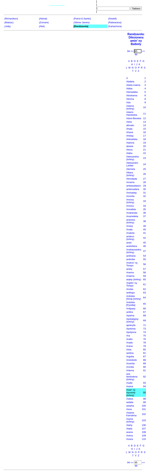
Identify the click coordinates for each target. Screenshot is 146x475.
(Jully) (7, 26)
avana (129, 432)
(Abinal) (43, 18)
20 (144, 146)
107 (144, 428)
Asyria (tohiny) (130, 420)
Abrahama (131, 95)
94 (144, 386)
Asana (129, 386)
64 (144, 297)
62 (144, 289)
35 (144, 209)
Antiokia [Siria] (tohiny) (133, 297)
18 (144, 139)
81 (144, 353)
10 (144, 107)
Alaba (129, 153)
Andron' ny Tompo (132, 264)
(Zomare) (44, 22)
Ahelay (130, 135)
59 (144, 276)
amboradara (132, 189)
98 (144, 398)
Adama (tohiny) (130, 107)
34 (144, 205)
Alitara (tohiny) (130, 174)
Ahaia (129, 128)
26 (144, 174)
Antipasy (130, 308)
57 (144, 269)
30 (144, 189)
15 (144, 128)
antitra (129, 312)
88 (144, 360)
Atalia (129, 428)
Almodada (131, 178)
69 (144, 320)
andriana (131, 255)
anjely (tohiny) (133, 279)
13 (144, 121)
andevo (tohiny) (130, 238)
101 (144, 409)
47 (144, 251)
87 (144, 356)
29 (144, 185)
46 (144, 246)
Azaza (129, 439)
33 (144, 201)
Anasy (129, 226)
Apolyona (131, 332)
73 (144, 328)
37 (144, 216)
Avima (129, 435)
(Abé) (42, 26)
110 (144, 439)
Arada (129, 342)
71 (144, 325)
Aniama (130, 276)
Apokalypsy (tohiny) (132, 320)
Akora (129, 149)
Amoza (130, 205)
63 (144, 292)
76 (144, 339)
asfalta (129, 402)
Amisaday (131, 192)
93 (144, 382)
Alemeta (130, 169)
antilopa (130, 292)
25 (144, 169)
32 (144, 196)
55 (144, 259)
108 (144, 432)
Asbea (129, 398)
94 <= (130, 51)
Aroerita (130, 363)
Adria (129, 121)
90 (144, 367)
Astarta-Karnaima (131, 414)
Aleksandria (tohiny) (132, 158)
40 (144, 229)
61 (144, 284)
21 (144, 149)
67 (144, 312)
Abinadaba (132, 92)
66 (144, 308)
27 (144, 178)
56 (144, 264)
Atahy (129, 425)
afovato (130, 125)
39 (144, 226)
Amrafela (131, 209)
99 (144, 402)
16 (144, 132)
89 (144, 363)
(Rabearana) (115, 22)
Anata (129, 229)
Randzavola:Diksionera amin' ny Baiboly (136, 39)
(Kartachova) (115, 26)
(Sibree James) (82, 22)
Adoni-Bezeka (133, 118)
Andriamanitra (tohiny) (133, 251)
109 (144, 435)
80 (144, 349)
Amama (130, 182)
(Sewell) (112, 18)
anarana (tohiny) (130, 221)
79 (144, 346)
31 (144, 192)
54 (144, 255)
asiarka (130, 405)
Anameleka (132, 216)
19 (144, 142)
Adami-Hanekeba (131, 113)
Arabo (129, 339)
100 (144, 405)
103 (144, 420)
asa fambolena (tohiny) (131, 376)
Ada (128, 102)
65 (144, 303)
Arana (129, 346)
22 (144, 153)
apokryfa (130, 325)
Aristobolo (131, 360)
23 (144, 158)
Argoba (130, 356)
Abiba (129, 88)
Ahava (129, 132)
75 (144, 335)
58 (144, 272)
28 (144, 182)
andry (129, 269)
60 (144, 279)
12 (144, 118)
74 (144, 332)
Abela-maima (133, 85)
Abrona (130, 99)
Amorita (130, 196)
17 (144, 135)
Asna (129, 409)
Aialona (130, 142)
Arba (128, 349)
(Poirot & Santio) (82, 18)
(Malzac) (9, 22)
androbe (130, 259)
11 (144, 113)
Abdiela (130, 81)
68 (144, 315)
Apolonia (131, 328)
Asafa (129, 382)
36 (144, 212)
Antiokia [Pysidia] (130, 303)
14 (144, 125)
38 (144, 221)
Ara (128, 335)
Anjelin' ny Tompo (131, 284)
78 (144, 342)
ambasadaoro (133, 185)
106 (144, 425)
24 (144, 164)
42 (144, 237)
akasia (129, 146)
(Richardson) (11, 18)
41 (144, 233)
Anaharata (131, 212)
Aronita (130, 367)
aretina (130, 353)
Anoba (129, 289)
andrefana (131, 246)
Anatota (130, 233)
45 (144, 242)
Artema (130, 370)
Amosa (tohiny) (130, 201)
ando (129, 242)
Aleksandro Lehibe (132, 164)
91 (144, 370)
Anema (130, 272)
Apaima (130, 315)
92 (144, 376)
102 (144, 414)
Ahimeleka (131, 139)
